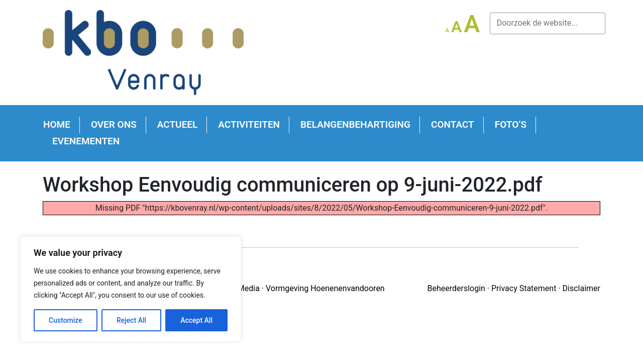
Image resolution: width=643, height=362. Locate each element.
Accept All (196, 320)
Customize (65, 320)
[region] (130, 289)
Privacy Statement (523, 288)
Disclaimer (581, 288)
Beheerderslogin (456, 288)
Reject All (131, 320)
